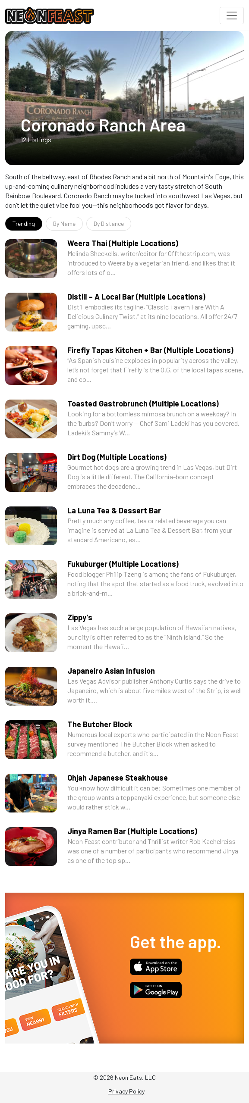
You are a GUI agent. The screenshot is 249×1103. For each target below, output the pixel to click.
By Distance (109, 223)
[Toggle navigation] (232, 15)
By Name (64, 223)
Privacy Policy (126, 1091)
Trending (24, 223)
